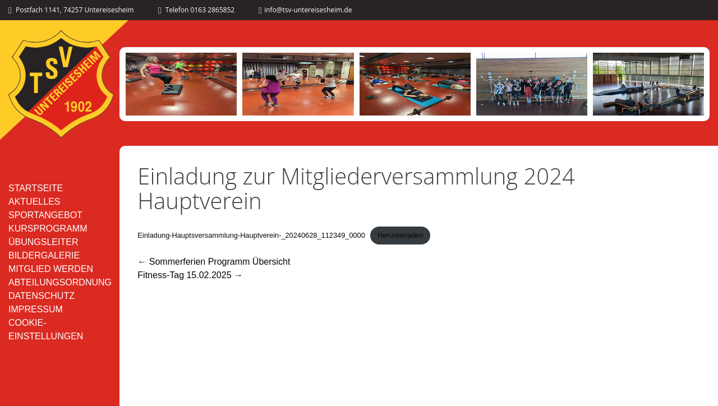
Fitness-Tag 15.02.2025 (190, 275)
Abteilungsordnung (60, 282)
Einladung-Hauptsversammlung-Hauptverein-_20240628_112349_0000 (251, 235)
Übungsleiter (43, 242)
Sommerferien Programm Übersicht (213, 261)
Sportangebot (45, 215)
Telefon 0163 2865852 (196, 10)
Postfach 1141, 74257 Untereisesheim (71, 10)
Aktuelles (34, 201)
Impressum (35, 309)
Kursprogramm (47, 228)
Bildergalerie (44, 255)
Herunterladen (400, 235)
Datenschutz (41, 296)
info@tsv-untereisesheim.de (305, 10)
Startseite (35, 188)
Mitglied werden (50, 269)
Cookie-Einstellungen (45, 329)
